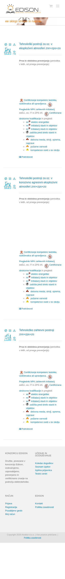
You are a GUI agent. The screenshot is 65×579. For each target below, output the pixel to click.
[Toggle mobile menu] (58, 6)
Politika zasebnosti (44, 507)
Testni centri (41, 473)
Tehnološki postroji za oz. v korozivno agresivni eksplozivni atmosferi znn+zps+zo (38, 182)
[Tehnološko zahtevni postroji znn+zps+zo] (10, 335)
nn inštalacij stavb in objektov (41, 125)
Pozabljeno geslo (13, 510)
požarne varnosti (36, 146)
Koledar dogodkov (44, 463)
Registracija (11, 507)
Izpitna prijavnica (43, 470)
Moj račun (10, 514)
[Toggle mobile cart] (51, 6)
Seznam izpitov (42, 466)
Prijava (8, 503)
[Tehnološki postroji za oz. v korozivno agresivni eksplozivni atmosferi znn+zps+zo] (10, 183)
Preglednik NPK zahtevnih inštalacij (37, 109)
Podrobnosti (27, 157)
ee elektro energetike (37, 122)
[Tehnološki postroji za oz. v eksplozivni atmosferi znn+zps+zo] (10, 48)
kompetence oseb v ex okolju (42, 150)
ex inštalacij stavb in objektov (41, 129)
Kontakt (39, 503)
